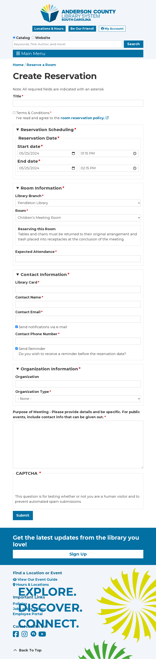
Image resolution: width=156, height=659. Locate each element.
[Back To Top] (78, 650)
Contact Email (27, 312)
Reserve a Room (41, 65)
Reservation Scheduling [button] (47, 129)
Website (42, 38)
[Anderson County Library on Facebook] (16, 635)
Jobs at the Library (29, 609)
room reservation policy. (83, 118)
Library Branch (28, 196)
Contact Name (28, 297)
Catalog (23, 38)
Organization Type (32, 392)
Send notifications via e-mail (43, 327)
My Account (112, 28)
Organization (27, 377)
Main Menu (30, 53)
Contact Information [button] (44, 274)
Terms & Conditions (33, 113)
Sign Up (78, 554)
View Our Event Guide (35, 579)
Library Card (26, 282)
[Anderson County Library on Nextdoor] (33, 634)
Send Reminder (32, 349)
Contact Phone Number (36, 334)
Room (20, 211)
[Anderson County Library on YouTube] (42, 635)
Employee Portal (28, 614)
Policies (20, 604)
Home (18, 65)
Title (17, 96)
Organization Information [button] (49, 368)
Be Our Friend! (82, 28)
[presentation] (43, 486)
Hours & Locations (31, 585)
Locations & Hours (49, 28)
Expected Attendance (35, 252)
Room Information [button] (41, 188)
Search (133, 44)
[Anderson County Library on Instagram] (25, 635)
